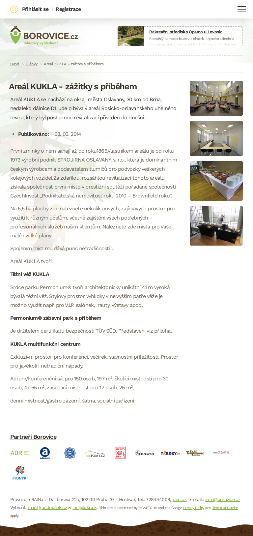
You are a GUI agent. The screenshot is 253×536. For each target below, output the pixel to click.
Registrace (68, 9)
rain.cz (179, 499)
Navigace (242, 9)
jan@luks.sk (84, 507)
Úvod (14, 64)
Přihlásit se (35, 9)
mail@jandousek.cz (47, 507)
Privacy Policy (193, 508)
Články (31, 64)
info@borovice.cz (222, 499)
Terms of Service (225, 508)
